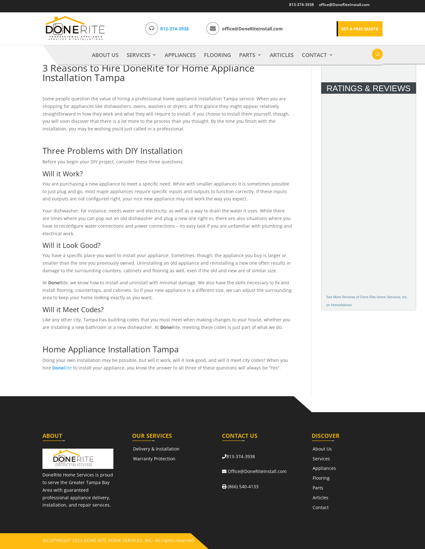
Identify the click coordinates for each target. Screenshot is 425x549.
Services (138, 55)
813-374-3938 (301, 4)
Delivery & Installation (156, 449)
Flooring (217, 55)
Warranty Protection (154, 459)
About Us (105, 55)
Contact (314, 55)
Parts (247, 55)
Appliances (180, 55)
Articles (282, 55)
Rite (62, 368)
